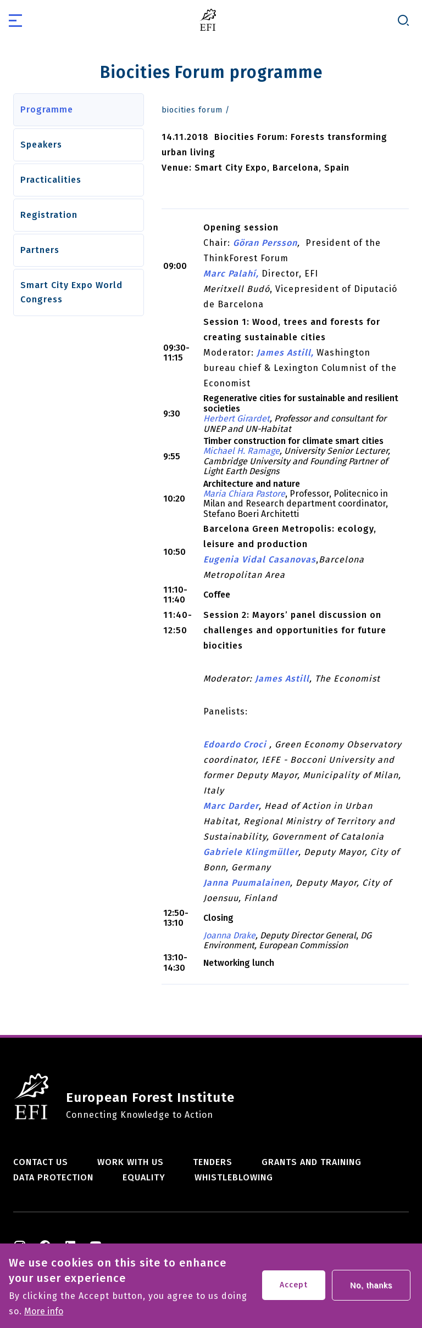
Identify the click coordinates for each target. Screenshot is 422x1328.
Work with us (130, 1162)
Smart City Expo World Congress (71, 292)
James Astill (282, 678)
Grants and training (312, 1162)
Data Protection (53, 1177)
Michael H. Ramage (241, 451)
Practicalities (50, 180)
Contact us (40, 1162)
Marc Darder (231, 806)
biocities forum (192, 110)
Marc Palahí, (231, 273)
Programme (46, 109)
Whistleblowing (234, 1177)
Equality (144, 1177)
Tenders (212, 1162)
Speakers (41, 144)
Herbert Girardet (236, 418)
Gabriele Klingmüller (250, 852)
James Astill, (285, 352)
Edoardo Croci (236, 744)
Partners (39, 250)
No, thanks (371, 1289)
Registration (48, 215)
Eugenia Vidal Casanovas (259, 559)
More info (43, 1316)
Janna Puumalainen (246, 882)
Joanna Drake (229, 935)
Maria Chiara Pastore (244, 493)
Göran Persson (265, 243)
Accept (294, 1289)
